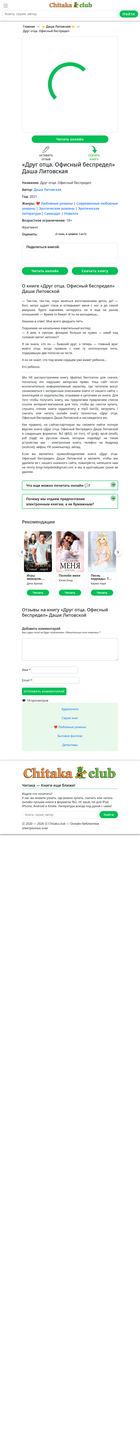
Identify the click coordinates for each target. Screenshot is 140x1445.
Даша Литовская (47, 189)
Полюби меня (69, 575)
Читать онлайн (70, 139)
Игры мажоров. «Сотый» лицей (34, 577)
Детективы (70, 745)
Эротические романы (57, 208)
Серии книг (70, 718)
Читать (38, 593)
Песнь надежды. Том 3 (102, 577)
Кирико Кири (98, 583)
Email (27, 680)
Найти (128, 13)
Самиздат (52, 213)
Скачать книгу (95, 271)
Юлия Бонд (66, 580)
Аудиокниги (70, 709)
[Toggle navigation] (5, 5)
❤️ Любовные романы (54, 203)
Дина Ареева (34, 583)
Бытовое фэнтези (70, 736)
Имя (26, 670)
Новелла (71, 213)
